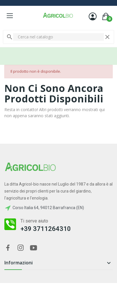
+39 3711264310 (45, 228)
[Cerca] (58, 37)
